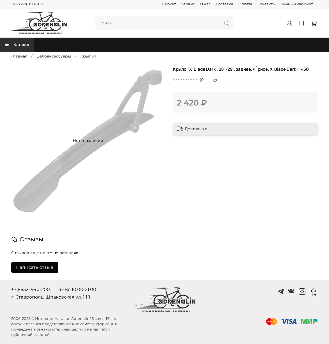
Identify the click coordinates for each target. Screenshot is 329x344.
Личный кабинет (296, 4)
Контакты (266, 4)
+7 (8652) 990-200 (27, 4)
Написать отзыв (34, 267)
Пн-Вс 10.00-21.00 (76, 289)
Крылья (88, 56)
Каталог (17, 44)
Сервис (188, 4)
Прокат (169, 4)
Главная (19, 56)
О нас (205, 4)
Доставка (224, 4)
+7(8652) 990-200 (30, 289)
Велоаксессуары (53, 56)
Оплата (245, 4)
